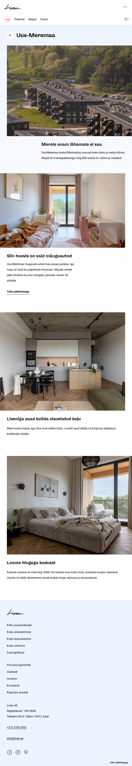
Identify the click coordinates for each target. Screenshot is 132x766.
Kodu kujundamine (19, 639)
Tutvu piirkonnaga (18, 291)
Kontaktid (13, 685)
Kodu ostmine (16, 645)
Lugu (7, 19)
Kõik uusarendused (19, 625)
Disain (44, 19)
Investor (12, 678)
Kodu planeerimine (19, 632)
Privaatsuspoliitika (19, 665)
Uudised (12, 671)
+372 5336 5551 (17, 727)
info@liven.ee (15, 738)
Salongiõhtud (15, 652)
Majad (32, 19)
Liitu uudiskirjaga (119, 762)
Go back (10, 35)
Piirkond (19, 19)
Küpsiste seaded (17, 692)
